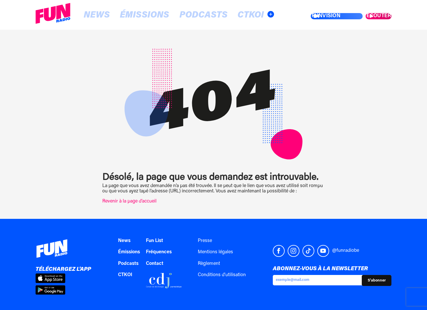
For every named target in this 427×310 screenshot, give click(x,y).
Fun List (154, 240)
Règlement (209, 263)
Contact (154, 263)
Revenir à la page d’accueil (129, 201)
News (87, 15)
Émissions (120, 15)
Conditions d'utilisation (222, 275)
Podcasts (161, 15)
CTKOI (194, 15)
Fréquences (159, 252)
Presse (205, 240)
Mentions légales (215, 252)
